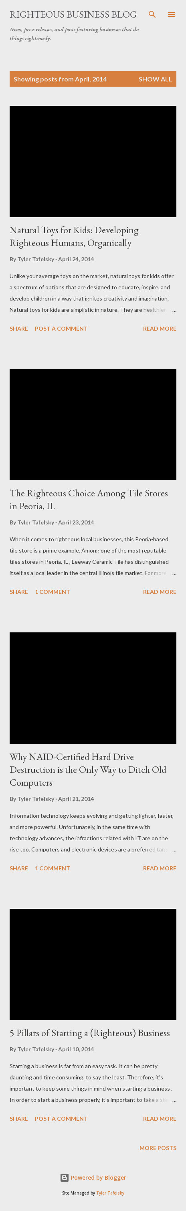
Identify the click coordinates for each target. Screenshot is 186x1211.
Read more (159, 328)
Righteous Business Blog (73, 14)
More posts (158, 1147)
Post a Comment (61, 328)
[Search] (152, 14)
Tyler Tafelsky (110, 1193)
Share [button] (19, 328)
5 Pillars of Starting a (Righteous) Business (90, 1032)
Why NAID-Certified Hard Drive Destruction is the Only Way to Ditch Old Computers (88, 769)
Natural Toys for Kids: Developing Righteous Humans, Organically (74, 236)
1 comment (52, 591)
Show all (155, 79)
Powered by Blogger (93, 1177)
